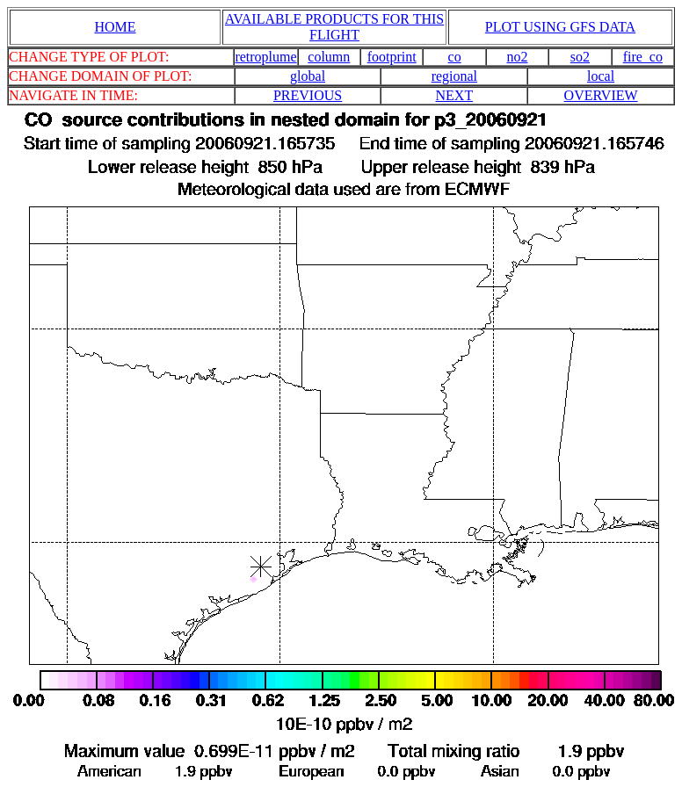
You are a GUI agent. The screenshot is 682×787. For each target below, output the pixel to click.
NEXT (455, 95)
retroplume (265, 56)
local (600, 76)
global (307, 76)
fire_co (643, 56)
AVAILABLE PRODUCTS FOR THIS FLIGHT (334, 26)
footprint (392, 56)
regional (454, 76)
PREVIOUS (307, 95)
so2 (580, 56)
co (454, 56)
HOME (114, 26)
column (329, 56)
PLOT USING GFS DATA (560, 26)
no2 (517, 56)
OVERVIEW (601, 95)
